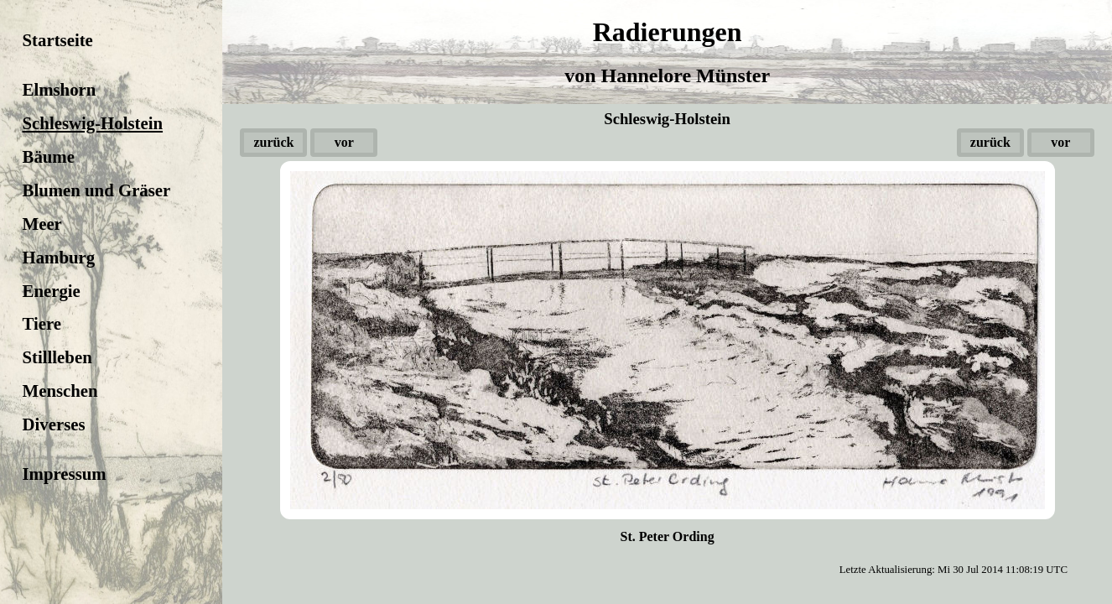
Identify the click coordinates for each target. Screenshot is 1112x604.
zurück (273, 142)
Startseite (58, 39)
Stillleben (57, 357)
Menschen (60, 390)
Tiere (42, 323)
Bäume (49, 156)
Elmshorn (59, 89)
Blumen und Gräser (97, 190)
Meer (42, 223)
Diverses (54, 424)
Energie (52, 290)
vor (344, 142)
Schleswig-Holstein (93, 123)
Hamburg (59, 257)
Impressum (65, 473)
